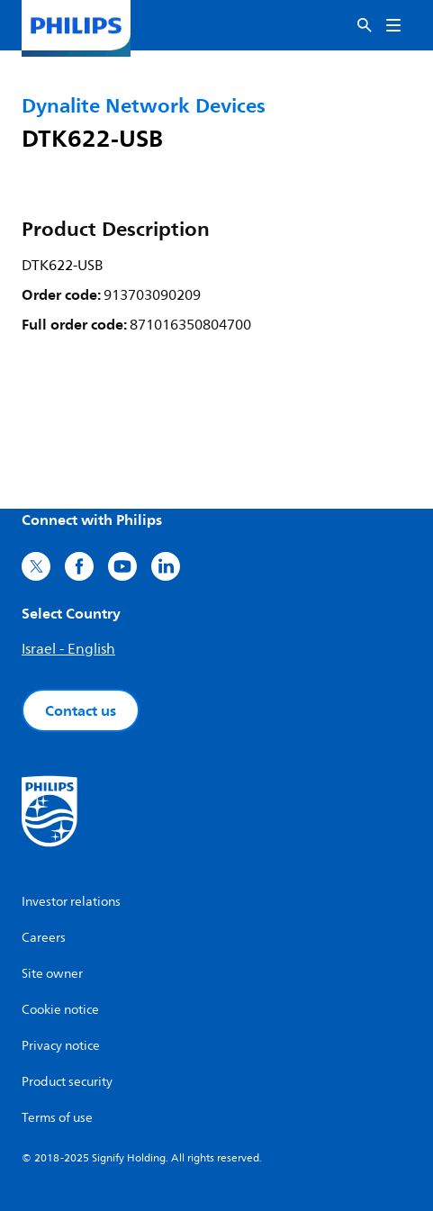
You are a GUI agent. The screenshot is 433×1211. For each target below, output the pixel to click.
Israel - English (68, 649)
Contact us (80, 710)
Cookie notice (60, 1009)
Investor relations (71, 901)
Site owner (52, 973)
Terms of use (57, 1117)
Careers (44, 937)
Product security (67, 1081)
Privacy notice (61, 1045)
